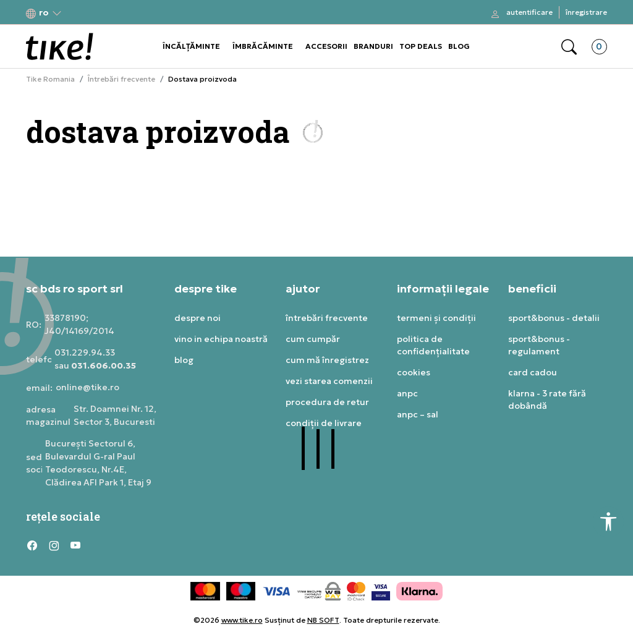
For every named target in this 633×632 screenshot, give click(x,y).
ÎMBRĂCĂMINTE (262, 46)
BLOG (459, 46)
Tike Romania (50, 79)
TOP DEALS (420, 46)
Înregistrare (586, 12)
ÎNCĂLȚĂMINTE (191, 46)
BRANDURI (373, 46)
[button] (44, 12)
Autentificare (529, 12)
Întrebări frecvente (121, 79)
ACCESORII (326, 46)
